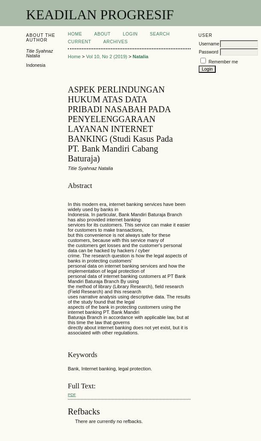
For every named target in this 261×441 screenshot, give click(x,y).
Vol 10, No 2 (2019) (106, 56)
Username (209, 44)
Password (208, 52)
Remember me (223, 62)
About (102, 34)
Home (75, 34)
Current (79, 41)
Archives (115, 41)
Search (160, 34)
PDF (72, 394)
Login (130, 34)
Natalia (141, 56)
